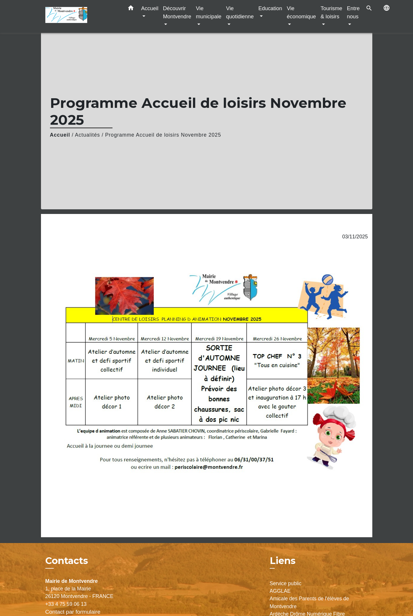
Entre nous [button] (353, 12)
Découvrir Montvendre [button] (177, 12)
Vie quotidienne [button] (240, 12)
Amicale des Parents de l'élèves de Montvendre (309, 602)
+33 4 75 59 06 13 (66, 604)
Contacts (66, 560)
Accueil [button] (149, 8)
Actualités (87, 135)
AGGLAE (280, 591)
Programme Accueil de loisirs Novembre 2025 (163, 135)
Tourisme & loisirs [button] (331, 12)
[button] (131, 9)
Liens (283, 560)
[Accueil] (81, 16)
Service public (286, 583)
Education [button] (270, 8)
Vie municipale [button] (208, 12)
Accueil (60, 135)
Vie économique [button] (301, 12)
